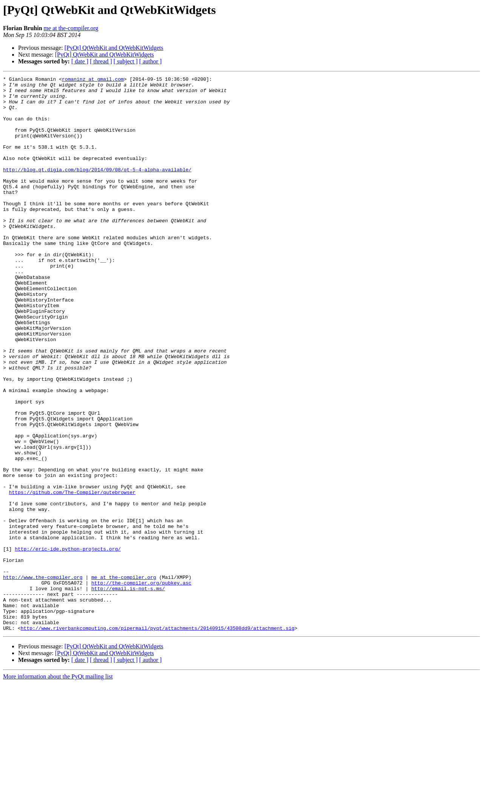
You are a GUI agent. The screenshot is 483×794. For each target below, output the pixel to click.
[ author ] (150, 61)
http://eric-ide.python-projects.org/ (68, 643)
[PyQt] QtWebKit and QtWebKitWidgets (114, 48)
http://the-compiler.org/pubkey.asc (141, 684)
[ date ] (79, 61)
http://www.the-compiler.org (43, 677)
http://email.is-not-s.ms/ (128, 691)
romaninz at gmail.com (93, 80)
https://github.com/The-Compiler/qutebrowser (72, 575)
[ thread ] (101, 61)
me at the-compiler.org (71, 28)
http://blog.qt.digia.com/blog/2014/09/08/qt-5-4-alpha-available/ (97, 188)
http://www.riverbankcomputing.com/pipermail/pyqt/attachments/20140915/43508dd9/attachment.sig (157, 739)
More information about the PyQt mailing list (58, 787)
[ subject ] (126, 61)
